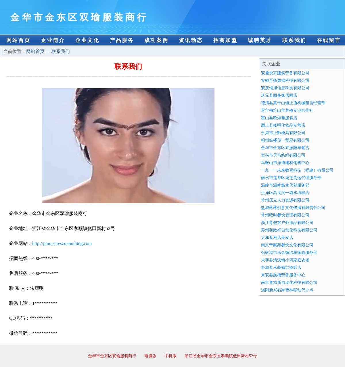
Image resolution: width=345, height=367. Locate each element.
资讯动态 (191, 40)
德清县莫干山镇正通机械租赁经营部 (293, 103)
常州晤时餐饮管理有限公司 (285, 215)
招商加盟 (225, 40)
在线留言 (329, 40)
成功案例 (156, 40)
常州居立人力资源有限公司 (285, 200)
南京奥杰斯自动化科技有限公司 (289, 282)
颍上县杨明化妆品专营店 (283, 125)
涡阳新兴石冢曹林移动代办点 (287, 290)
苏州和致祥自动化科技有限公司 (289, 230)
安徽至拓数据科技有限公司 (285, 80)
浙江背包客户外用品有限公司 (287, 222)
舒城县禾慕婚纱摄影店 (281, 267)
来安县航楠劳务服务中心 (283, 275)
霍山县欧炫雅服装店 (279, 118)
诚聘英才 (260, 40)
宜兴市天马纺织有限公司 (283, 155)
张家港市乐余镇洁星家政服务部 (289, 252)
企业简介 (53, 40)
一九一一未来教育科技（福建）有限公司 (297, 170)
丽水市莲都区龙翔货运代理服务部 (291, 178)
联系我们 (294, 40)
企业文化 (87, 40)
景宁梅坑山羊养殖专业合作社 (287, 110)
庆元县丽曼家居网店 (279, 95)
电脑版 (150, 356)
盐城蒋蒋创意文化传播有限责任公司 (293, 208)
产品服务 (122, 40)
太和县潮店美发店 (277, 237)
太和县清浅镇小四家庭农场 (285, 260)
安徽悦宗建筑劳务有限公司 (285, 73)
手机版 (170, 356)
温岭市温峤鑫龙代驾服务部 (285, 185)
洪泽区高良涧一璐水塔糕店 (285, 193)
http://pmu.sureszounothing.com (62, 243)
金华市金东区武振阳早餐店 (285, 148)
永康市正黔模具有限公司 (283, 133)
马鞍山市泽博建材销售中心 (285, 163)
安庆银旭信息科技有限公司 (285, 88)
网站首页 (18, 40)
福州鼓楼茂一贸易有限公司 (285, 140)
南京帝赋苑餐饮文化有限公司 (287, 245)
